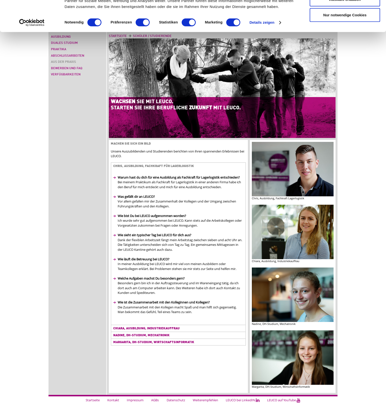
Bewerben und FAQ (66, 68)
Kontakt (113, 400)
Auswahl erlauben (345, 28)
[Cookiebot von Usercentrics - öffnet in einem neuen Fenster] (31, 51)
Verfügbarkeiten (65, 74)
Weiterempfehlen (205, 400)
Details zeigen (261, 52)
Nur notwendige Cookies (345, 44)
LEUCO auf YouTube (283, 400)
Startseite (93, 400)
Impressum (135, 400)
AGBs (155, 400)
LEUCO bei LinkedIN (242, 400)
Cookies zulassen (344, 13)
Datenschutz (176, 400)
